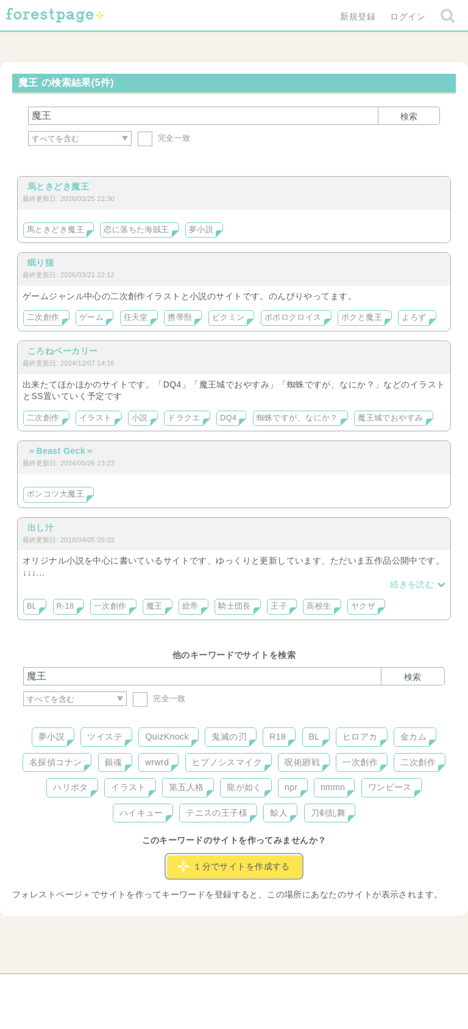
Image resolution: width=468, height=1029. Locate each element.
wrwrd (157, 762)
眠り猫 (40, 262)
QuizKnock (166, 736)
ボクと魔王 (361, 317)
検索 (408, 116)
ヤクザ (363, 606)
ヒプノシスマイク (227, 762)
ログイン (407, 16)
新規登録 (357, 16)
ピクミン (228, 317)
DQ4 (228, 418)
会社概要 (281, 987)
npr (291, 787)
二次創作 (43, 317)
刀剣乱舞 (328, 813)
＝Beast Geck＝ (60, 451)
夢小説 (201, 229)
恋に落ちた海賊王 (136, 229)
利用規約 (217, 987)
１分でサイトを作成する (234, 866)
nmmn (333, 787)
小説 (140, 418)
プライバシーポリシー (365, 987)
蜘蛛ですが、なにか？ (297, 418)
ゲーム (91, 317)
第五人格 (186, 787)
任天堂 (136, 317)
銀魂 (113, 762)
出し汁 (40, 527)
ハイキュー (141, 813)
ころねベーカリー (62, 351)
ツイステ (104, 736)
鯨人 (279, 813)
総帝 (190, 606)
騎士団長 (234, 606)
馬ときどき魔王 (58, 186)
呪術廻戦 (302, 762)
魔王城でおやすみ (390, 418)
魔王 (154, 606)
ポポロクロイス (293, 317)
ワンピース (390, 787)
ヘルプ (78, 987)
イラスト (95, 418)
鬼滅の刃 (229, 736)
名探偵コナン (55, 762)
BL (32, 606)
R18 (277, 736)
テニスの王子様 (216, 813)
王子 (279, 606)
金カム (413, 736)
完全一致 (164, 138)
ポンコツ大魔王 (55, 494)
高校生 (319, 606)
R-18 (65, 606)
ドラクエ (184, 418)
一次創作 (110, 606)
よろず (414, 317)
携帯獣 (180, 317)
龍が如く (244, 787)
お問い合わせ (146, 987)
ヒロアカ (360, 736)
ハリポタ (70, 787)
